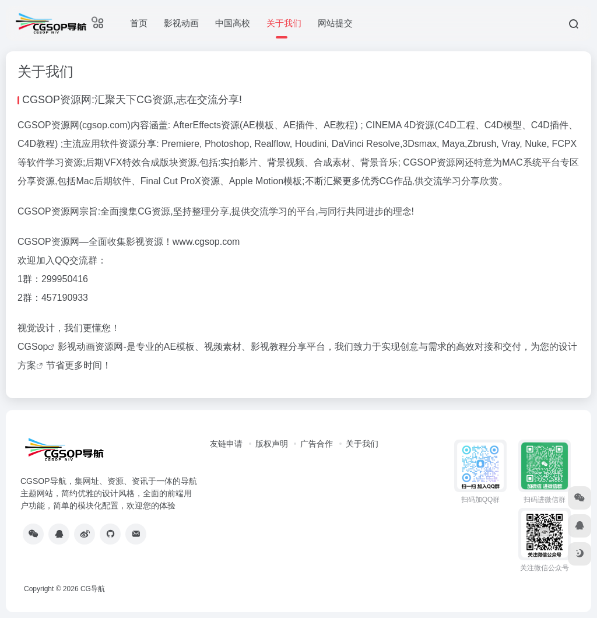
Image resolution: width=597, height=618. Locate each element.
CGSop (32, 347)
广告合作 (316, 443)
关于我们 (362, 443)
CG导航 (92, 589)
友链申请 (226, 443)
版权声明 (271, 443)
